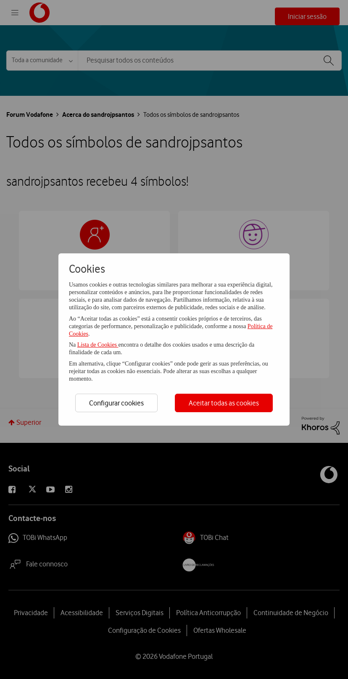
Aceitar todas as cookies (224, 403)
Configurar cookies (116, 403)
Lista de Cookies (98, 345)
